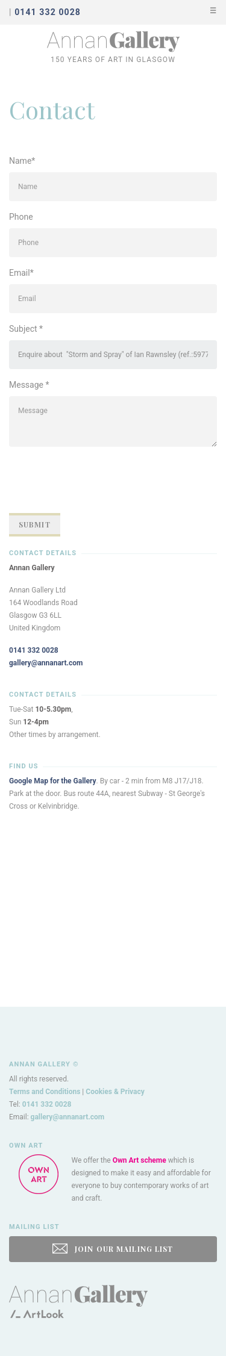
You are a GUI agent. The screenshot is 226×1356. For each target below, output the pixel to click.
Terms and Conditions (44, 1091)
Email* (21, 273)
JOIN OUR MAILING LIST (112, 1248)
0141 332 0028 (33, 650)
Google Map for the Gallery (52, 781)
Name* (22, 161)
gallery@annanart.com (46, 663)
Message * (29, 385)
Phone (21, 217)
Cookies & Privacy (115, 1091)
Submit (35, 524)
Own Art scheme (139, 1160)
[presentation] (100, 479)
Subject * (26, 329)
